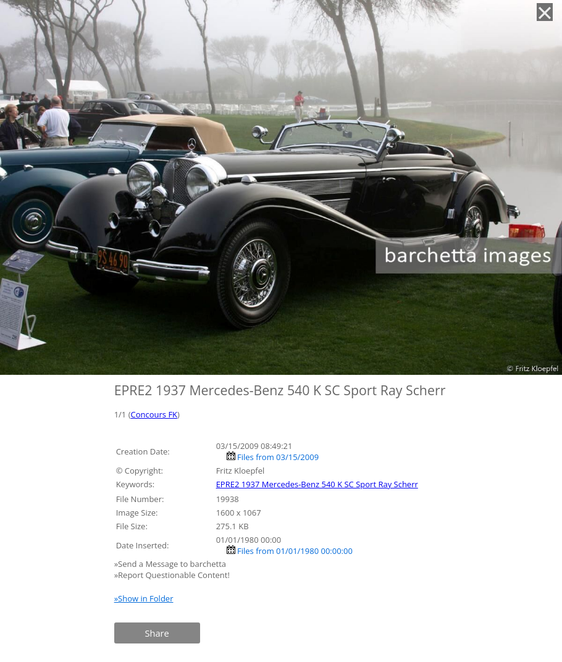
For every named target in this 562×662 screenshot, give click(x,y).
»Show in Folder (144, 598)
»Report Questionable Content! (172, 574)
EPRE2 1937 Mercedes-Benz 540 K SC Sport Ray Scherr (317, 484)
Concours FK (154, 414)
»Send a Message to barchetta (171, 563)
